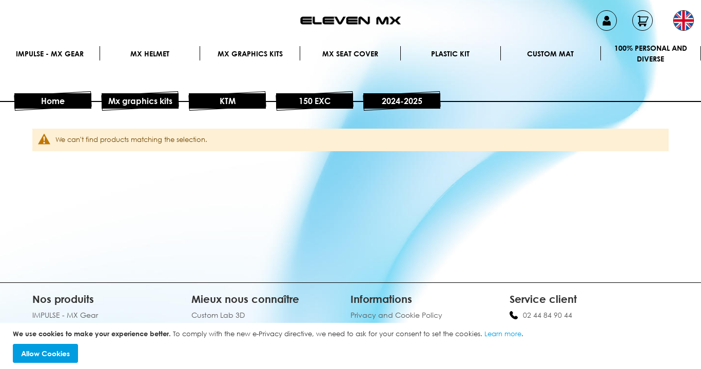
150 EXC (314, 101)
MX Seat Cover (350, 53)
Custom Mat (550, 53)
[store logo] (350, 20)
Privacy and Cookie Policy (396, 315)
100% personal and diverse (650, 53)
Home (53, 101)
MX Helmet (149, 53)
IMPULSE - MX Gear (50, 53)
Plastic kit (450, 53)
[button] (683, 20)
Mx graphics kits (250, 53)
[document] (352, 346)
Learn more (502, 334)
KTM (228, 101)
